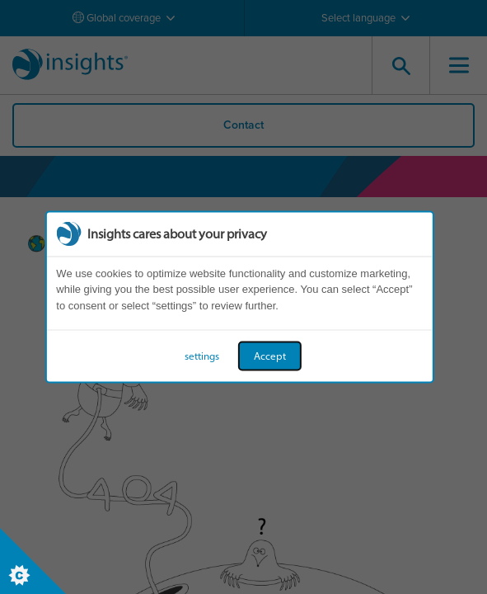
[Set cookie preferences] (33, 561)
